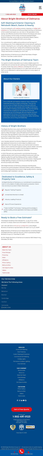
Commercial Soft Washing (21, 356)
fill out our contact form (21, 225)
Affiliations (5, 260)
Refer (4, 257)
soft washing (16, 28)
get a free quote (21, 409)
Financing (5, 255)
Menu (40, 7)
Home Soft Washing (21, 349)
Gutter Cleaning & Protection (21, 354)
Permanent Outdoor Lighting (21, 361)
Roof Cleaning (21, 352)
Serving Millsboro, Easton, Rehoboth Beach (21, 1)
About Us (6, 247)
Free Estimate (21, 363)
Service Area (21, 370)
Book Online (32, 14)
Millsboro (21, 66)
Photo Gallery (6, 262)
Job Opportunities (7, 267)
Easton (16, 66)
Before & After (6, 265)
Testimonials (6, 272)
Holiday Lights (21, 359)
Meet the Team (6, 250)
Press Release (6, 252)
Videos (4, 270)
